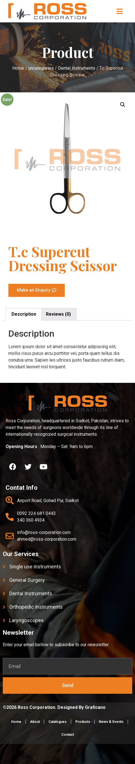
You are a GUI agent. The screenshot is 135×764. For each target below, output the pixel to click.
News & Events (111, 722)
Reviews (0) (58, 314)
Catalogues (57, 722)
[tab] (24, 314)
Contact (67, 735)
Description (23, 314)
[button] (120, 11)
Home (16, 722)
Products (82, 722)
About (35, 722)
